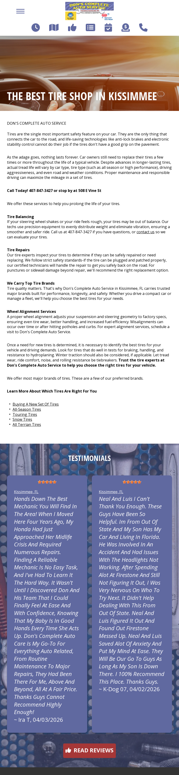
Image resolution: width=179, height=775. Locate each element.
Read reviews (89, 750)
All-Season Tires (27, 409)
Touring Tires (25, 414)
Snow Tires (22, 419)
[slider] (47, 482)
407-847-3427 (41, 190)
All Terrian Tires (27, 424)
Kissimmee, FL (26, 491)
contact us (146, 231)
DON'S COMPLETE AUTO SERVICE (36, 123)
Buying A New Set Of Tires (36, 404)
